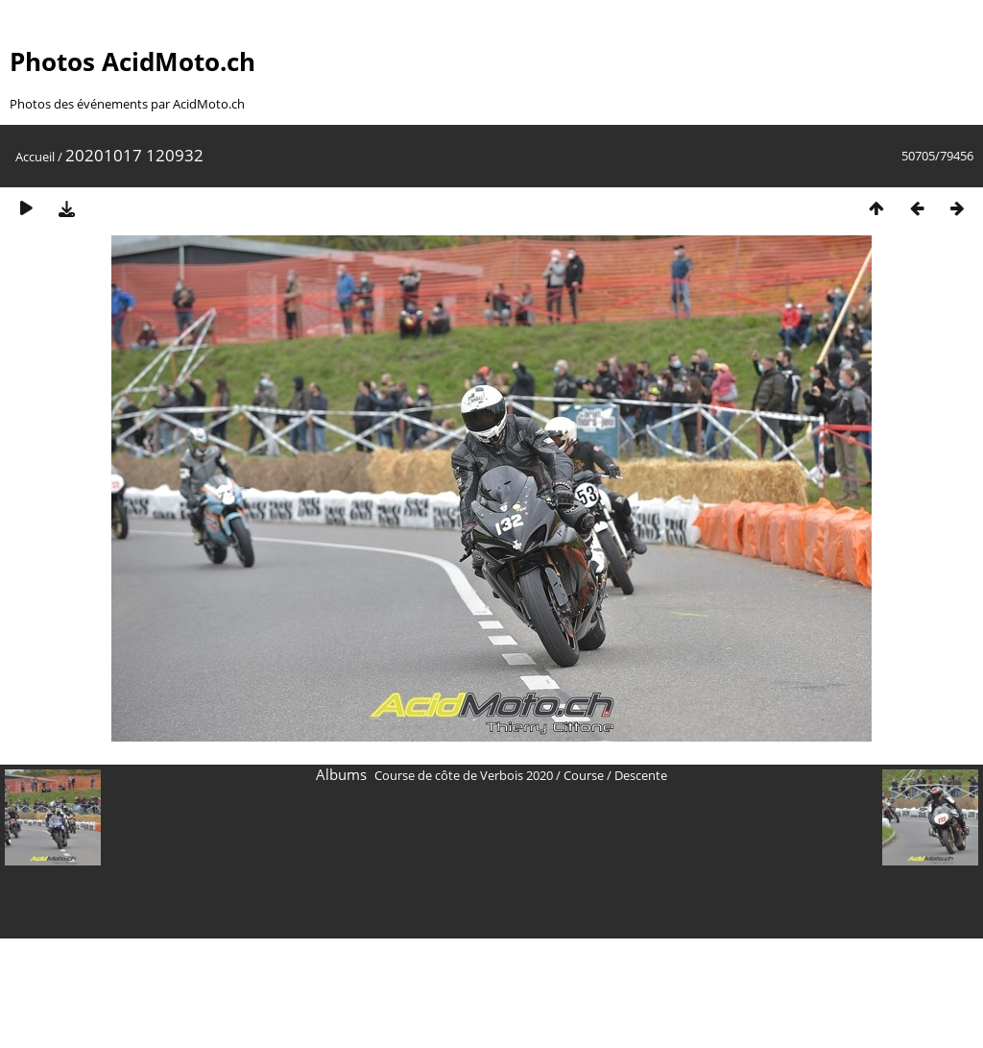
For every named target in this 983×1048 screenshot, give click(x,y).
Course (583, 775)
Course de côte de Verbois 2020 (463, 775)
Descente (640, 775)
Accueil (35, 156)
